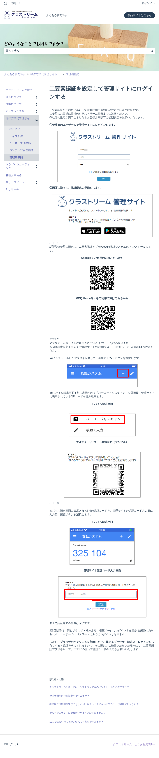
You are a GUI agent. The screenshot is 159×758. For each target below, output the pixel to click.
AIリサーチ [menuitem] (12, 189)
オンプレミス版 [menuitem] (15, 111)
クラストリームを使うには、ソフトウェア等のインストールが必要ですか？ (89, 687)
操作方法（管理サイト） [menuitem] (18, 120)
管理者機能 (72, 74)
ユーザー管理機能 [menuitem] (20, 143)
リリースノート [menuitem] (15, 182)
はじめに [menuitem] (14, 129)
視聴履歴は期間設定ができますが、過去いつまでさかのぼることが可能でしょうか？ (94, 704)
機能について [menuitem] (14, 104)
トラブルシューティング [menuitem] (18, 166)
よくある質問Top (56, 15)
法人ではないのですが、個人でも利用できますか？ (76, 721)
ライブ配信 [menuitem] (16, 136)
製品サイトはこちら (140, 15)
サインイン (148, 3)
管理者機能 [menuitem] (16, 157)
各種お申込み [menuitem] (14, 175)
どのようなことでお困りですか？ (34, 44)
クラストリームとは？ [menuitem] (19, 89)
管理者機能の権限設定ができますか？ (69, 695)
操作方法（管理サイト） (45, 74)
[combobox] (76, 51)
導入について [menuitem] (14, 97)
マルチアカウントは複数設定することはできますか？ (77, 713)
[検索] (152, 51)
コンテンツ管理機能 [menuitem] (21, 150)
